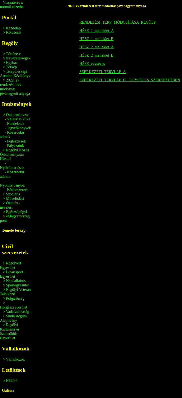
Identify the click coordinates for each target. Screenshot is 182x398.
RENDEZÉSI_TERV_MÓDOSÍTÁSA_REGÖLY (117, 22)
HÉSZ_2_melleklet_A (96, 47)
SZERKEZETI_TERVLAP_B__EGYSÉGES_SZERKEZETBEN (129, 80)
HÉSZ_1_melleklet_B (96, 39)
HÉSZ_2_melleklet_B (96, 55)
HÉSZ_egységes (92, 63)
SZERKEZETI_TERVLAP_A (102, 72)
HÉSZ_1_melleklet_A (96, 30)
